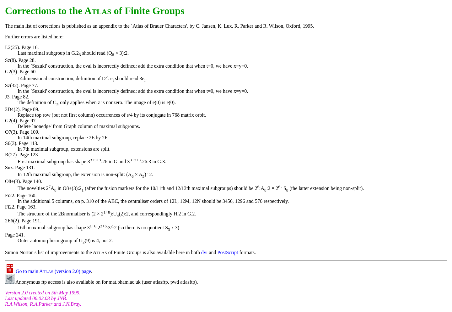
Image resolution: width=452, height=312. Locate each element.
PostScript (228, 252)
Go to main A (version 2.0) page (48, 271)
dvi (204, 252)
